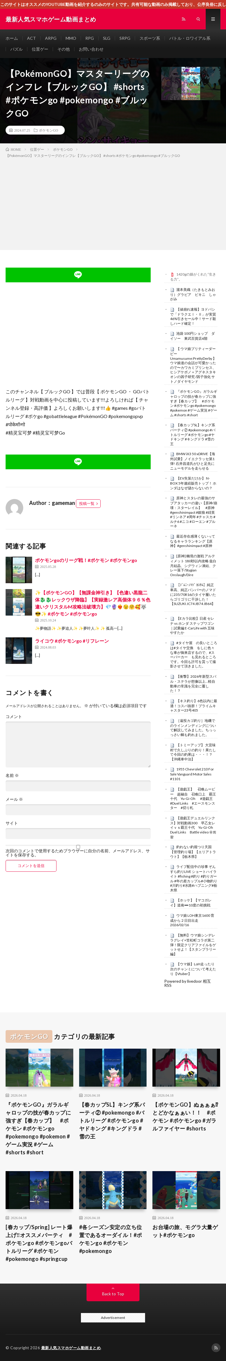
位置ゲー (40, 49)
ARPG (50, 38)
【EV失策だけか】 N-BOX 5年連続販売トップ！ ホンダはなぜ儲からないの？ (193, 483)
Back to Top (113, 1293)
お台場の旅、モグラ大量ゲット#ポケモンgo (185, 1231)
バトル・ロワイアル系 (189, 38)
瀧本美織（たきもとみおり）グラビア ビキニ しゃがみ (193, 294)
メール (14, 799)
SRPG (124, 38)
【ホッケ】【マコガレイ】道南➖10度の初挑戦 (191, 902)
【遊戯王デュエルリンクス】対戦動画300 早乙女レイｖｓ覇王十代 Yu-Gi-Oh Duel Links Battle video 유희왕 (193, 827)
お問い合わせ (91, 49)
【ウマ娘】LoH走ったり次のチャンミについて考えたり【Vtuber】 (193, 969)
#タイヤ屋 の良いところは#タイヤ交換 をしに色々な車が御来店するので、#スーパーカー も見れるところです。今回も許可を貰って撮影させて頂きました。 (193, 654)
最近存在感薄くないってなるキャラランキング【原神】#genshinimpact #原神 (192, 541)
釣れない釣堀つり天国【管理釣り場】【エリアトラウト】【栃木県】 (193, 852)
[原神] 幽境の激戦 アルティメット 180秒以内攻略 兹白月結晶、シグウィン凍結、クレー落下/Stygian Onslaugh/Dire (193, 565)
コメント (14, 717)
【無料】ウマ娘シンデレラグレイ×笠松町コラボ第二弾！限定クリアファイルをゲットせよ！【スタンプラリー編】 (193, 944)
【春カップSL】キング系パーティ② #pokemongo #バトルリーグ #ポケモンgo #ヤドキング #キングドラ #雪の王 (192, 434)
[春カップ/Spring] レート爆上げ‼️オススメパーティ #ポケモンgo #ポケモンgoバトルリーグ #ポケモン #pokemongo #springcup (39, 1243)
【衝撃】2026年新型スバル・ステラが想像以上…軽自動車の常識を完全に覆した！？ (193, 683)
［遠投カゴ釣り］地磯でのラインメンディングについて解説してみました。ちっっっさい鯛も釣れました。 (193, 727)
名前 (12, 775)
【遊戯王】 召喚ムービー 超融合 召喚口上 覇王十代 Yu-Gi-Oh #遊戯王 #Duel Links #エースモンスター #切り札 (193, 798)
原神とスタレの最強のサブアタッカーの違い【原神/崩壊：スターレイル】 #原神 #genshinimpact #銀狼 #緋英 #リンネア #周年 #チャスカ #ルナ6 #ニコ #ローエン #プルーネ (193, 512)
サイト (12, 823)
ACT (31, 38)
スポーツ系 (149, 38)
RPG (89, 38)
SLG (106, 38)
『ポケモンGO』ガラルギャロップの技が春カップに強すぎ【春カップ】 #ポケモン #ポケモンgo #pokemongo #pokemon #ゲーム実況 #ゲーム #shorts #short (193, 403)
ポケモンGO (48, 130)
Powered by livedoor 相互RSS (187, 983)
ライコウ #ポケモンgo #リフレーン (72, 641)
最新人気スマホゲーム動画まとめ (71, 1347)
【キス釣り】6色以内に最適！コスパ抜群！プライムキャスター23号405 (193, 706)
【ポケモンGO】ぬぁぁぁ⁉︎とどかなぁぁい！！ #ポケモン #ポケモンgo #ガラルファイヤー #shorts (185, 1116)
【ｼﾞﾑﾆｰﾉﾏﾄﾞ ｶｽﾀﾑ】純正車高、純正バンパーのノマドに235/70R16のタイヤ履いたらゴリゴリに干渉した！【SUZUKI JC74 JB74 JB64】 (193, 594)
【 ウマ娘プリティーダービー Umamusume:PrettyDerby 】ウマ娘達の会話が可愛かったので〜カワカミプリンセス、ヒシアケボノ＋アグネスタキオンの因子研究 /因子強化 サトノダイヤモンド (193, 365)
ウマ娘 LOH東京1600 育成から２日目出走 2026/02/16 (192, 920)
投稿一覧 (86, 503)
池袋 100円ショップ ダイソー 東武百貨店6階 (192, 336)
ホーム (12, 38)
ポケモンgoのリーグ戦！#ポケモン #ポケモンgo (86, 560)
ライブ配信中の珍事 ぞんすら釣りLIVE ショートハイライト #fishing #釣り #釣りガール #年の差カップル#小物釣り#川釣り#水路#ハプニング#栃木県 (193, 878)
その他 (63, 49)
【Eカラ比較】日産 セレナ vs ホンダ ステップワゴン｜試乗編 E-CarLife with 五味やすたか (192, 625)
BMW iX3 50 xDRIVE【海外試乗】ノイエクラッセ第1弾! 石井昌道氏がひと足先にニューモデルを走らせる (192, 461)
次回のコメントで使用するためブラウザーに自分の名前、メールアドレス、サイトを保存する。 (78, 853)
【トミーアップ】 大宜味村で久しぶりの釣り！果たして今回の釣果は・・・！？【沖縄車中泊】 (193, 752)
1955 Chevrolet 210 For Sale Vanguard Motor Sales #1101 (192, 774)
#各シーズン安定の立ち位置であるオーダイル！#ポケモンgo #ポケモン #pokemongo (110, 1239)
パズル (16, 49)
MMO (71, 38)
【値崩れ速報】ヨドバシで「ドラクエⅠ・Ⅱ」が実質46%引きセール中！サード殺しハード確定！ (193, 316)
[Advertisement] (113, 203)
